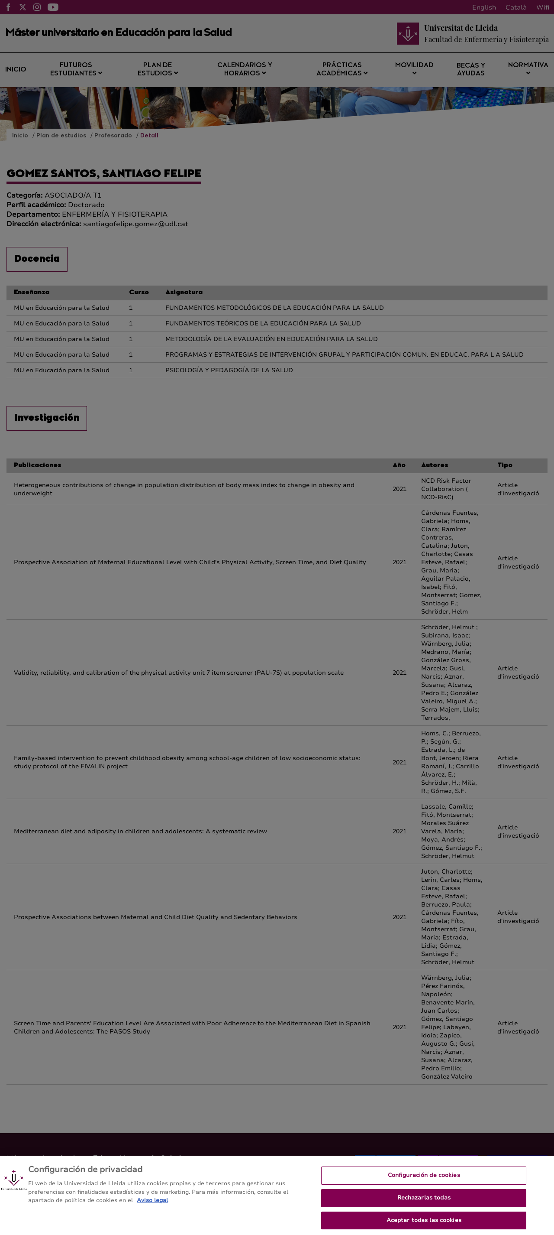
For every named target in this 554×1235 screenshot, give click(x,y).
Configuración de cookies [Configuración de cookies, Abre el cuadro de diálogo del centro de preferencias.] (424, 1179)
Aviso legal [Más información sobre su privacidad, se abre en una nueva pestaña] (152, 1204)
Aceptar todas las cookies (424, 1224)
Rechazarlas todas (424, 1201)
